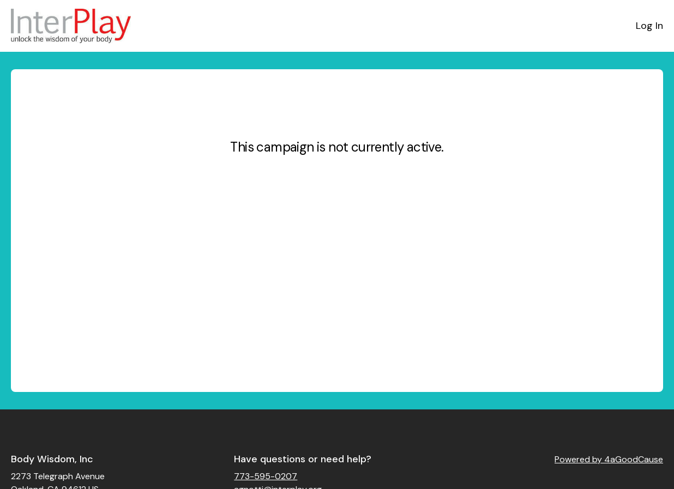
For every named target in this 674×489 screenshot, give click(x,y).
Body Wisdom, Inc (52, 459)
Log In (649, 25)
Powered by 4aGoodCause (609, 459)
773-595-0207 (265, 476)
